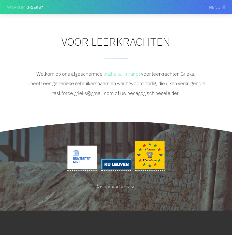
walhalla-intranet (122, 74)
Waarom (25, 7)
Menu (214, 7)
